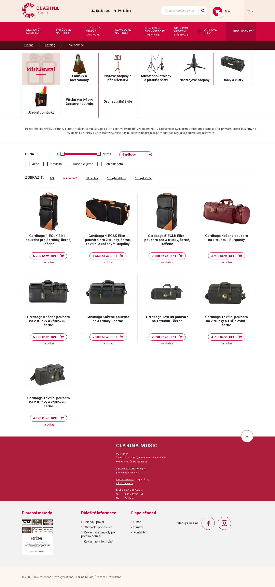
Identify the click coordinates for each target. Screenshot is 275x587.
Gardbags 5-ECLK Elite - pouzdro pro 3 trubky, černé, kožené (167, 240)
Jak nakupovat (94, 522)
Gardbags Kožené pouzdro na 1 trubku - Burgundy (226, 238)
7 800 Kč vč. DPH (164, 256)
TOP (52, 178)
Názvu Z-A (92, 178)
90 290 (107, 154)
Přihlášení (124, 11)
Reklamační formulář (98, 541)
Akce (35, 164)
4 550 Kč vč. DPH (105, 256)
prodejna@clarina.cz (127, 472)
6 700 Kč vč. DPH (45, 256)
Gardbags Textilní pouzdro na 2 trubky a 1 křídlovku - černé (226, 321)
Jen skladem (114, 164)
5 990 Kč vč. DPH (45, 337)
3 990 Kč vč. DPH (223, 256)
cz (249, 11)
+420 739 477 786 (125, 468)
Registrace (103, 11)
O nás (137, 522)
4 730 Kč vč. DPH (223, 337)
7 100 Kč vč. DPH (105, 337)
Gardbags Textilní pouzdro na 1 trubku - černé (167, 319)
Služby (138, 527)
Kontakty (139, 532)
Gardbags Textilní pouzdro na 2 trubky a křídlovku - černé (48, 402)
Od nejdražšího (143, 178)
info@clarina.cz (124, 483)
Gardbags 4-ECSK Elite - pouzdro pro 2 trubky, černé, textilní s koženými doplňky (108, 240)
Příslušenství (75, 45)
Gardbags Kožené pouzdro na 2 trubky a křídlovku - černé (48, 321)
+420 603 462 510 (125, 479)
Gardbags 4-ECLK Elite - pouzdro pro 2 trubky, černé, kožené (48, 240)
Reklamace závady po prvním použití (98, 534)
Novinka (56, 164)
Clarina (28, 45)
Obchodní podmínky (98, 527)
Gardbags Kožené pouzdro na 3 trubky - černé (107, 319)
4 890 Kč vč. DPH (45, 418)
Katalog (50, 45)
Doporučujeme (83, 164)
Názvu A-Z (70, 178)
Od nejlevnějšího (116, 178)
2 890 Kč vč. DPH (164, 337)
